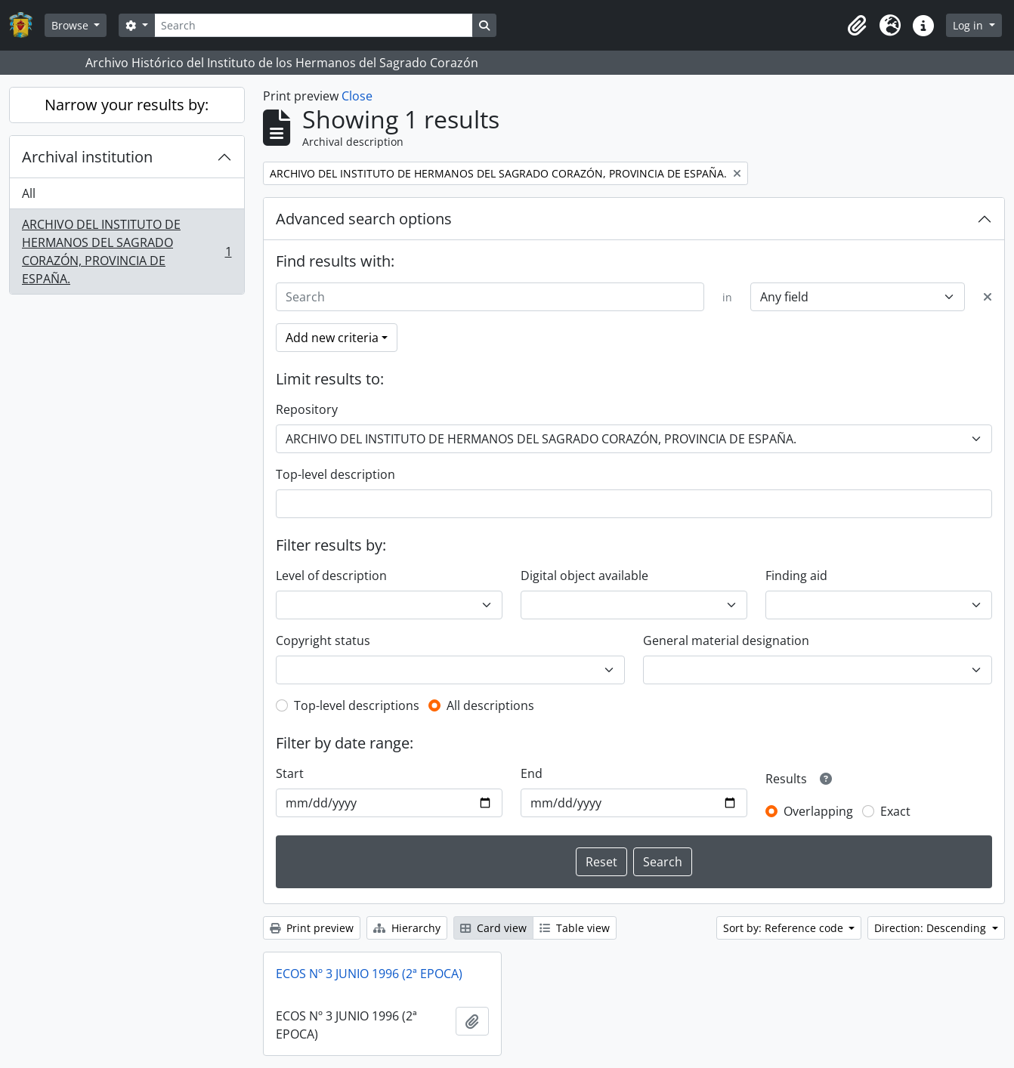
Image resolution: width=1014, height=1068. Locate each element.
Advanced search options (364, 218)
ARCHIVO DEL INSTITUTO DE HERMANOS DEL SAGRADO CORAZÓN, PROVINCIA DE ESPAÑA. (126, 251)
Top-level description (335, 474)
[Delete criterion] (987, 297)
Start (290, 773)
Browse (71, 25)
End (532, 773)
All (29, 193)
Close (357, 96)
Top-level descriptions (356, 705)
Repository (307, 409)
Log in (969, 25)
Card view (493, 928)
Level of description (331, 575)
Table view (574, 928)
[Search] (313, 25)
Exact (895, 811)
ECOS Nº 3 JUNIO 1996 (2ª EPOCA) (369, 973)
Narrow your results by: (127, 104)
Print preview (312, 928)
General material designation (726, 640)
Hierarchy (407, 928)
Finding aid (796, 575)
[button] (856, 25)
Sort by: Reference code (784, 928)
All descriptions (490, 705)
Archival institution (87, 157)
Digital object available (584, 575)
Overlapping (818, 811)
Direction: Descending (931, 928)
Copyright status (323, 640)
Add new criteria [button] (332, 337)
